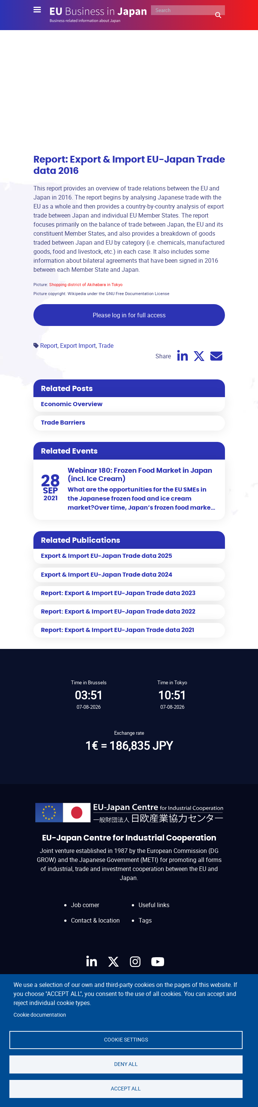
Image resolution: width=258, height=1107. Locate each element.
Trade (105, 345)
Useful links (154, 905)
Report (48, 345)
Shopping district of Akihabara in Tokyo (85, 284)
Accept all (126, 1088)
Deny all (126, 1064)
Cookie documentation (40, 1014)
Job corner (85, 905)
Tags (145, 920)
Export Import (78, 345)
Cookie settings (126, 1039)
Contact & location (95, 920)
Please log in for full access (129, 315)
